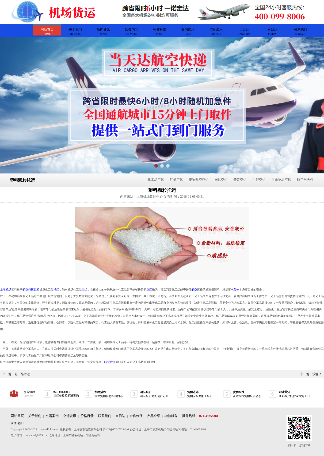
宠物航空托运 (199, 179)
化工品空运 (156, 179)
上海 (3, 289)
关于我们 (34, 416)
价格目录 (87, 416)
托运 (56, 289)
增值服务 (171, 416)
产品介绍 (153, 416)
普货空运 (240, 179)
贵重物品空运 (281, 179)
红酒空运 (176, 179)
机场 (8, 289)
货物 (236, 289)
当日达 (120, 416)
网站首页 (17, 416)
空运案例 (52, 416)
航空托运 (28, 289)
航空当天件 (305, 179)
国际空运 (221, 179)
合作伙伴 (136, 416)
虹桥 (36, 289)
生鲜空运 (259, 179)
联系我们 (104, 416)
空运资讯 (69, 416)
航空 (194, 289)
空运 (84, 289)
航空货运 (109, 362)
